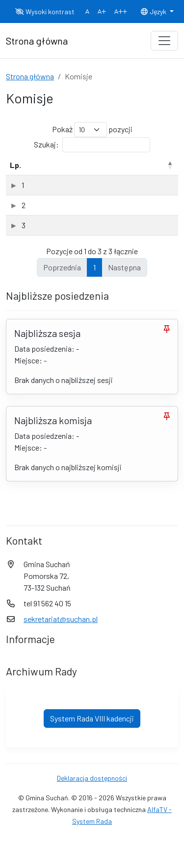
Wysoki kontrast (45, 11)
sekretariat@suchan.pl (61, 630)
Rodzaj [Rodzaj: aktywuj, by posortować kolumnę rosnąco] (153, 164)
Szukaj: (92, 144)
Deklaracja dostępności (92, 790)
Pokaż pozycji (92, 129)
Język (154, 11)
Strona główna (30, 76)
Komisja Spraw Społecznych (85, 236)
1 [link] (94, 279)
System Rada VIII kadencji (92, 730)
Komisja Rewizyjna (69, 185)
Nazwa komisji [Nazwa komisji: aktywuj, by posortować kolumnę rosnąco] (63, 164)
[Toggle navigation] (164, 40)
